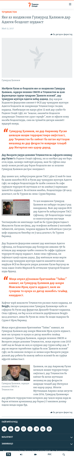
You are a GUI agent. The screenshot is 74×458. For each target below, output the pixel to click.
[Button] (61, 34)
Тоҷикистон (9, 12)
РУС (50, 454)
